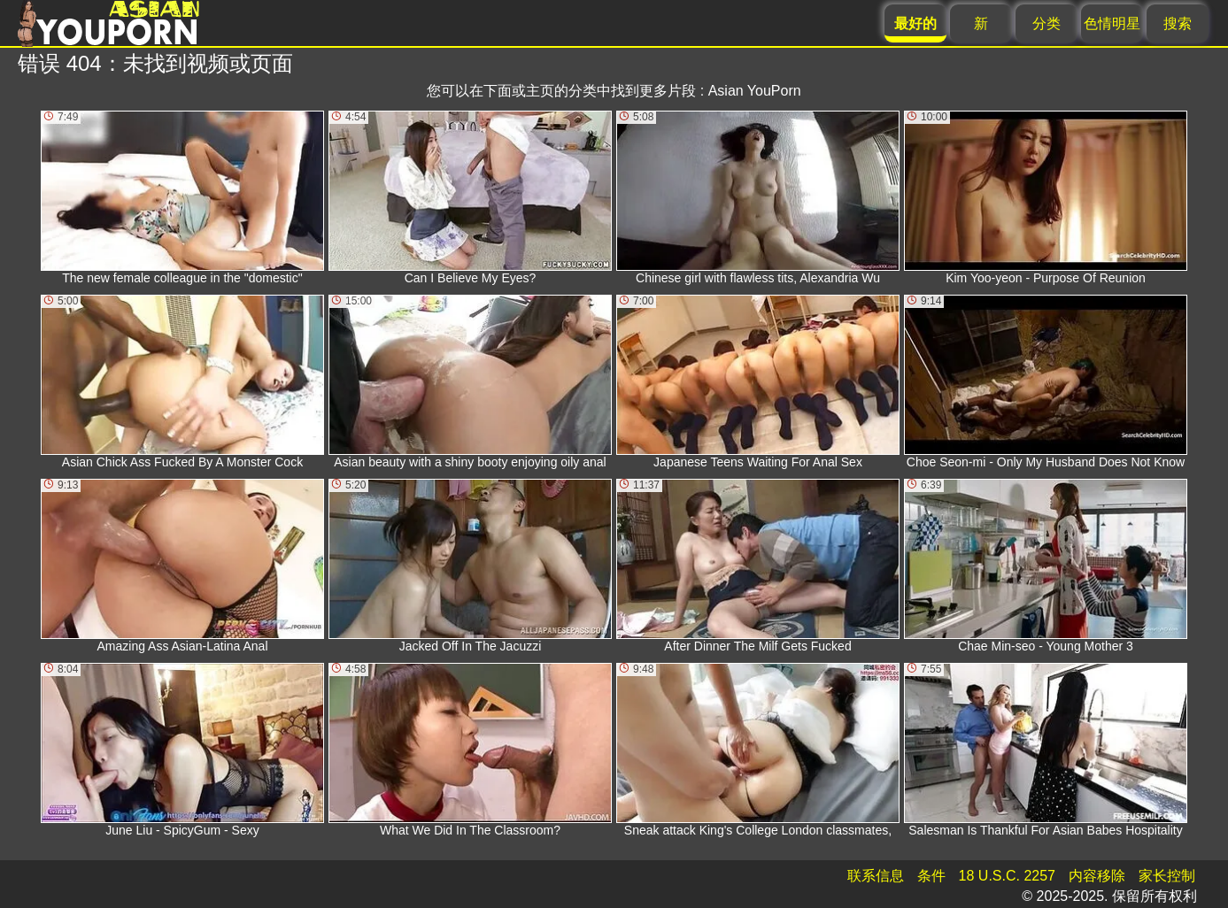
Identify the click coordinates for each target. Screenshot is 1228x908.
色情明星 (1112, 23)
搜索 (1177, 23)
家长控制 (1167, 875)
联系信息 (875, 875)
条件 (931, 875)
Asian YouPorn (754, 90)
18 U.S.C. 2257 (1007, 875)
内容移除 (1097, 875)
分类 (1046, 23)
